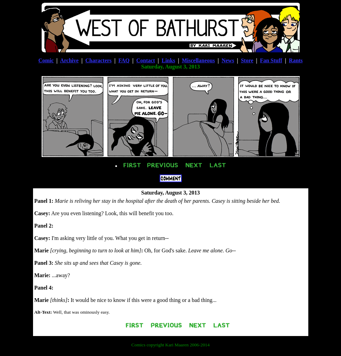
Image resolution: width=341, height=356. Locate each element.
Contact (145, 60)
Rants (296, 60)
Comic (45, 60)
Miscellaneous (198, 60)
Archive (69, 60)
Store (247, 60)
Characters (98, 60)
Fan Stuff (271, 60)
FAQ (124, 60)
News (228, 60)
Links (168, 60)
